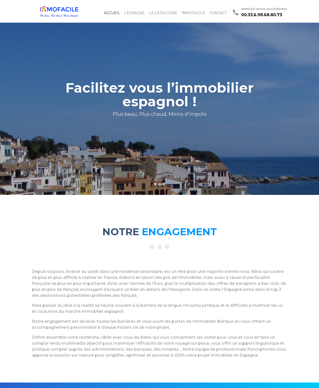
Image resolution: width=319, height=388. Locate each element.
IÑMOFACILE (193, 13)
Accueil (112, 13)
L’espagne (134, 13)
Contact (218, 13)
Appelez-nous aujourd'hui (264, 9)
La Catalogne (163, 13)
